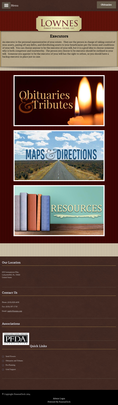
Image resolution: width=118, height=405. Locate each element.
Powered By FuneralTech (59, 402)
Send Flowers (11, 356)
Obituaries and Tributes (14, 361)
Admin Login (59, 399)
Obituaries (106, 5)
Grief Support (11, 369)
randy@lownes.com (14, 311)
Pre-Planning (10, 365)
